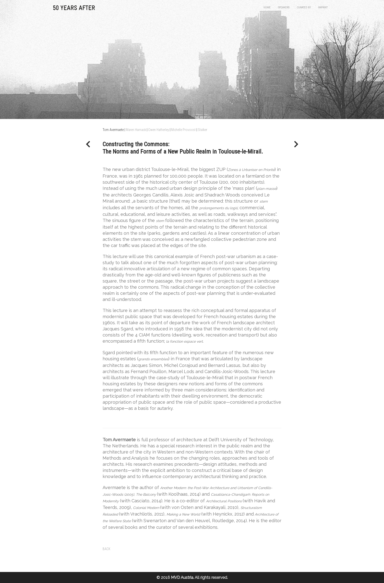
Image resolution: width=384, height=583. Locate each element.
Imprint (323, 7)
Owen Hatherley (158, 130)
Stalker (202, 130)
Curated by (304, 7)
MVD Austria (182, 577)
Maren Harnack (136, 130)
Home (267, 7)
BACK (106, 549)
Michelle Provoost (183, 130)
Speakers (283, 7)
